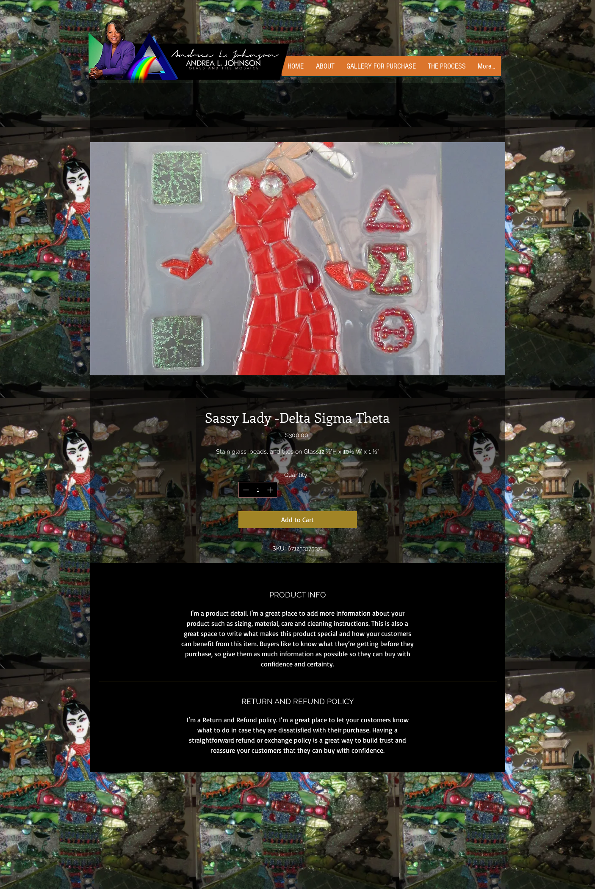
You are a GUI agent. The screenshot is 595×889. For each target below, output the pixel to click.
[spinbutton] (258, 489)
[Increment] (271, 489)
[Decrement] (245, 489)
